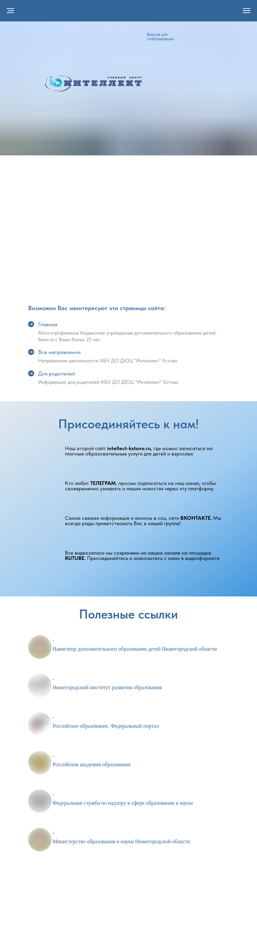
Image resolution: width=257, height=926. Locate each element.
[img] (93, 83)
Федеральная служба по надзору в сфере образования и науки (123, 803)
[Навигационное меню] (246, 10)
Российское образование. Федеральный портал (106, 726)
